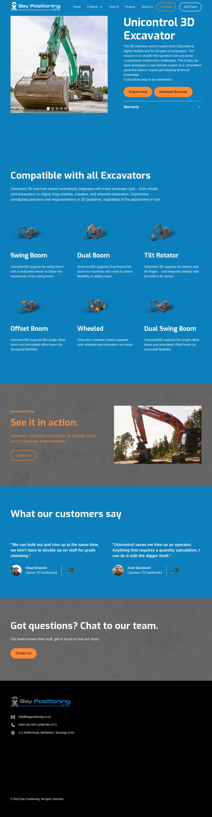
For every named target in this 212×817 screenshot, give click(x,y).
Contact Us (23, 455)
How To (113, 6)
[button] (95, 7)
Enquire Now (138, 92)
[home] (35, 6)
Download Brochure (173, 92)
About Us (147, 6)
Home (76, 6)
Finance (130, 6)
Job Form (190, 7)
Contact (166, 7)
